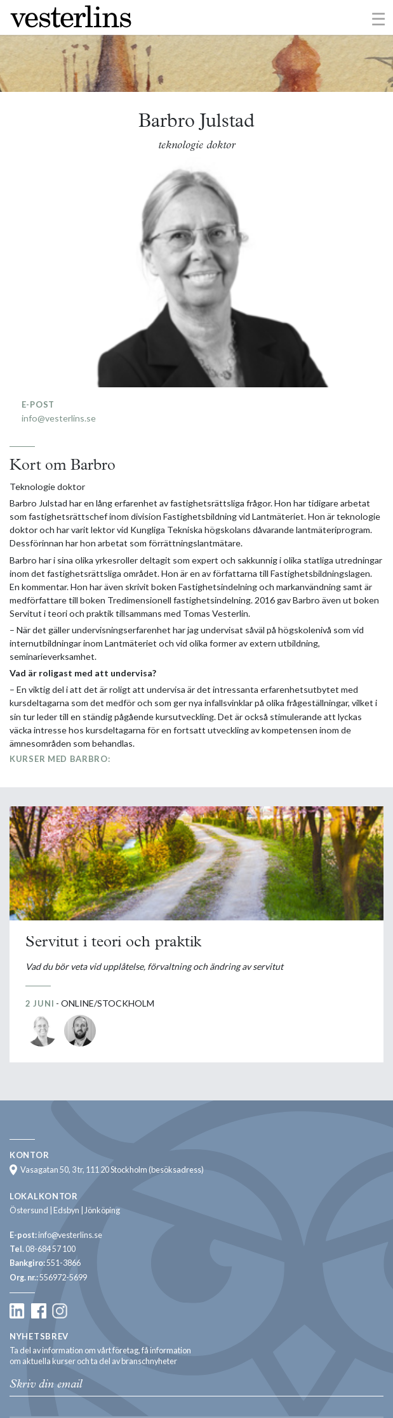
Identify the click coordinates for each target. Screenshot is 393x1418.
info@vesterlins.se (59, 418)
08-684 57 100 (50, 1249)
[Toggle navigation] (379, 18)
